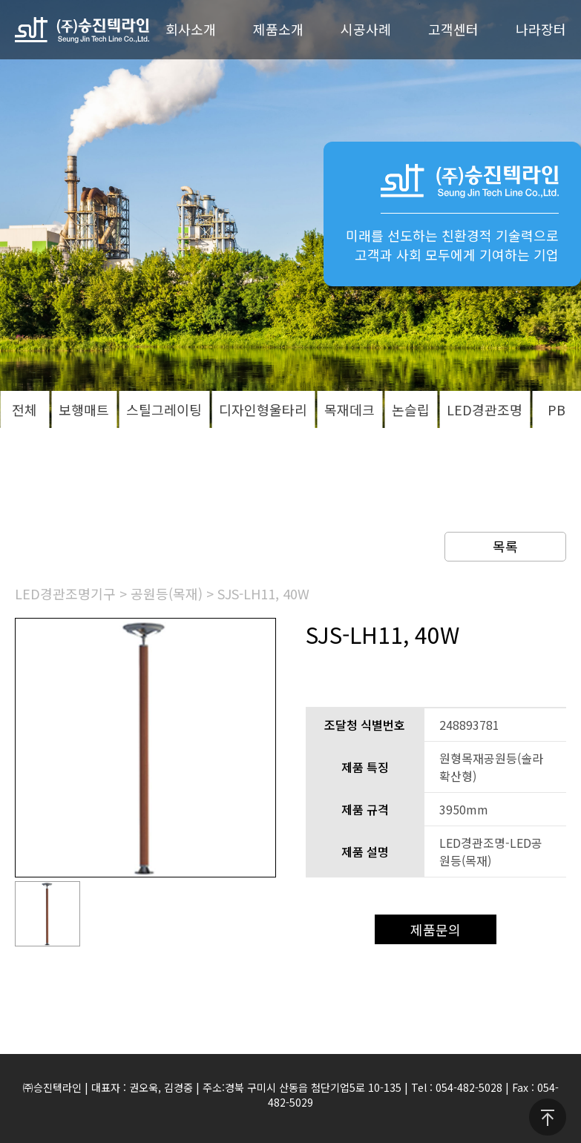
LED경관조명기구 (65, 593)
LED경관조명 (484, 409)
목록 (505, 546)
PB (556, 409)
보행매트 (84, 409)
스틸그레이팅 (164, 409)
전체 (24, 409)
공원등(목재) (167, 593)
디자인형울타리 (263, 409)
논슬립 (411, 409)
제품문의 (435, 929)
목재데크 (349, 409)
